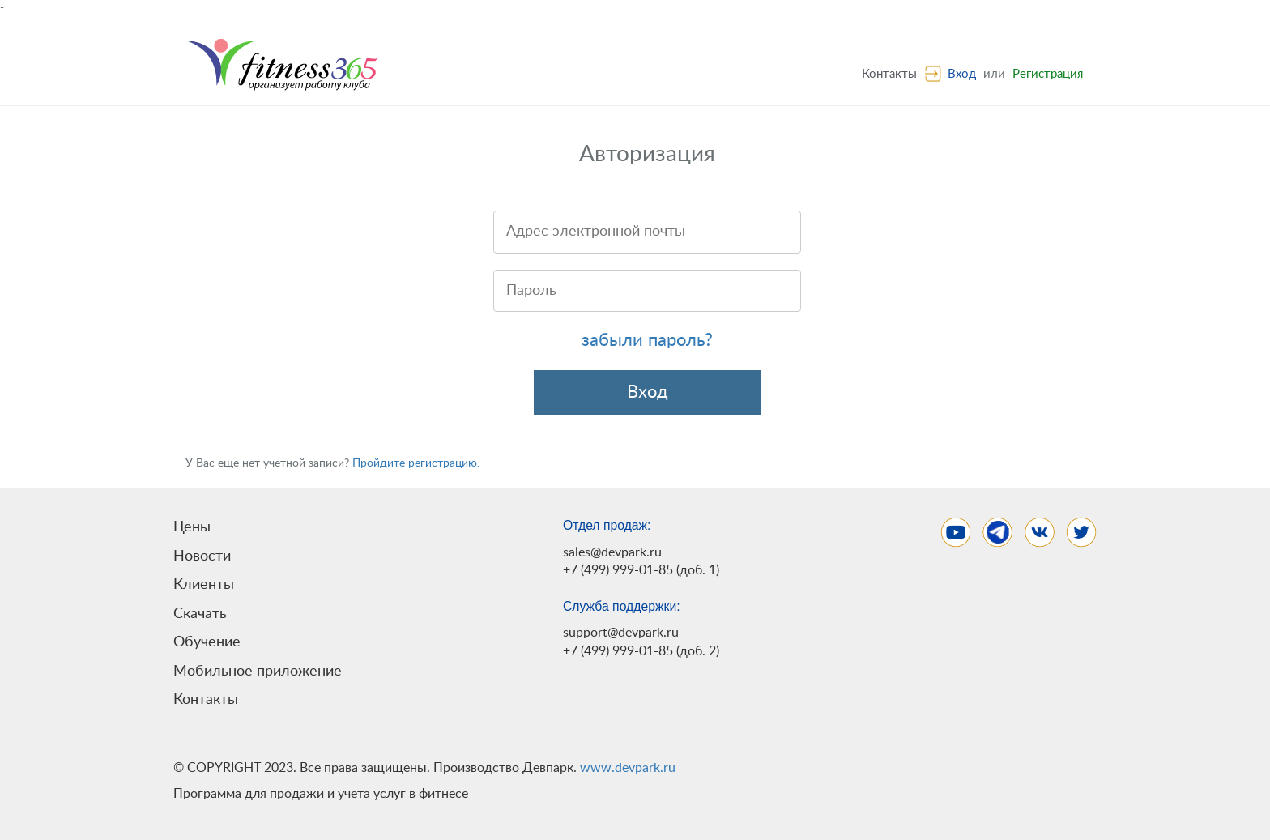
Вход (962, 74)
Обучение (207, 642)
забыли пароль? (647, 340)
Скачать (200, 613)
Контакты (889, 74)
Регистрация (1047, 74)
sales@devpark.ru (612, 552)
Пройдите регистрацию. (415, 463)
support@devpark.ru (621, 632)
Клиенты (203, 584)
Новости (202, 556)
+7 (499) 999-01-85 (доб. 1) (641, 570)
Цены (192, 527)
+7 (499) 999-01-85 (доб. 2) (641, 651)
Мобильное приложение (257, 671)
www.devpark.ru (627, 767)
